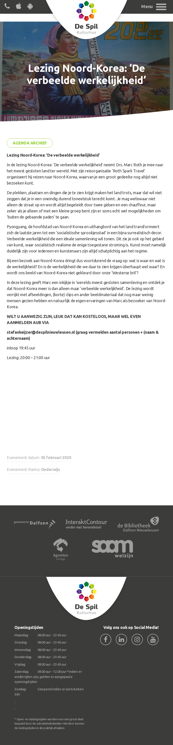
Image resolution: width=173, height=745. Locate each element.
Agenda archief (30, 143)
